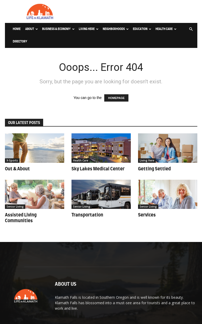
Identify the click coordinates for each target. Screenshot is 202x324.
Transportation (87, 215)
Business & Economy (58, 29)
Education (142, 29)
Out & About (17, 169)
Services (147, 215)
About (31, 29)
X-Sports (12, 160)
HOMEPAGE (116, 97)
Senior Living (15, 206)
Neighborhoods (116, 29)
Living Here (89, 29)
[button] (191, 29)
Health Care (166, 29)
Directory (20, 41)
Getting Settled (154, 169)
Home (17, 29)
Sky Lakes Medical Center (98, 169)
